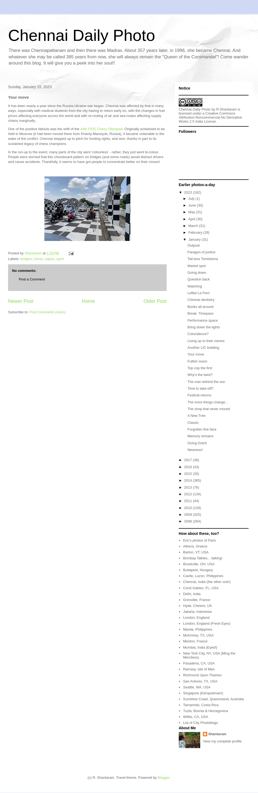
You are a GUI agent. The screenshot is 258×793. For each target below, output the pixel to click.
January (195, 239)
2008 (188, 521)
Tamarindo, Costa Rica (200, 705)
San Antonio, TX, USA (200, 681)
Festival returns (199, 395)
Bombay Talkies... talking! (202, 558)
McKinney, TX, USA (198, 635)
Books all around (200, 307)
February (195, 232)
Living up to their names (205, 341)
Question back (198, 279)
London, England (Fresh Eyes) (206, 623)
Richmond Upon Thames (202, 675)
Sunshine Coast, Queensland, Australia (213, 699)
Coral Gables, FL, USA (200, 588)
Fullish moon (197, 361)
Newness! (195, 450)
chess (38, 259)
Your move (195, 354)
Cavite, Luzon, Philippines (203, 576)
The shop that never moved (208, 409)
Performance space (202, 320)
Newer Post (20, 301)
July (192, 199)
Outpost (193, 245)
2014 (188, 480)
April (192, 219)
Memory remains (200, 436)
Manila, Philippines (197, 629)
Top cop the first (199, 368)
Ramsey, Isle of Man (199, 669)
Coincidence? (198, 334)
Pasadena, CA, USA (199, 663)
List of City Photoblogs (200, 723)
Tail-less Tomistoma (202, 259)
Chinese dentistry (200, 300)
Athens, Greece (195, 546)
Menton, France (195, 641)
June (192, 205)
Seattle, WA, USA (196, 687)
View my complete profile (222, 741)
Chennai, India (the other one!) (206, 582)
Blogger (164, 778)
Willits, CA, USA (195, 717)
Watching (194, 286)
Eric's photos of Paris (199, 540)
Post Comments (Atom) (48, 312)
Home (88, 301)
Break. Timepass (200, 313)
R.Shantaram (226, 109)
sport (60, 259)
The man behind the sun (206, 382)
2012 (188, 494)
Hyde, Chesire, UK (197, 606)
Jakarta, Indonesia (197, 612)
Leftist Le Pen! (198, 293)
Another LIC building (203, 348)
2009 (188, 515)
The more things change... (207, 402)
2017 (188, 460)
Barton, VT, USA (196, 552)
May (192, 212)
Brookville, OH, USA (198, 564)
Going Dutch (197, 443)
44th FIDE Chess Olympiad (101, 129)
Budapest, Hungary (198, 570)
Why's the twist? (200, 375)
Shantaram (217, 734)
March (193, 226)
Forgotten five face (201, 429)
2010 (188, 508)
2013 (188, 487)
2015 (188, 474)
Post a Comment (32, 279)
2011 (188, 501)
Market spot (196, 266)
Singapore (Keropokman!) (203, 693)
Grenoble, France (196, 600)
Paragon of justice (201, 252)
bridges (26, 259)
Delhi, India (191, 594)
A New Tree (196, 416)
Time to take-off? (200, 388)
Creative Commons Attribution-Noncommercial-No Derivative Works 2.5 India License (210, 117)
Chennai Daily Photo (81, 35)
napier (49, 259)
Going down (196, 273)
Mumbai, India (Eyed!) (200, 647)
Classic (193, 423)
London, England (196, 618)
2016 (188, 467)
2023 (188, 192)
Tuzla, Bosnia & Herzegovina (205, 711)
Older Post (155, 301)
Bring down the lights (203, 327)
